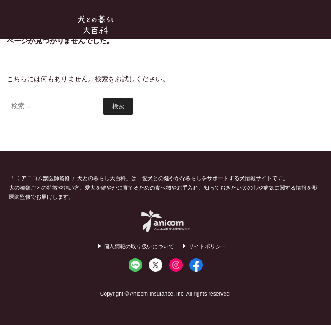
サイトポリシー (207, 246)
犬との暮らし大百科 (95, 24)
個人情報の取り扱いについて (139, 246)
